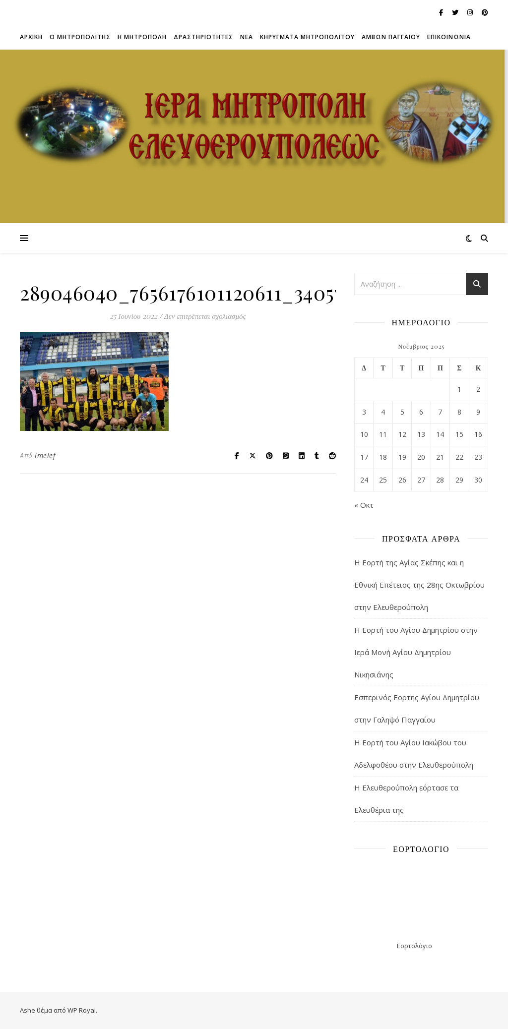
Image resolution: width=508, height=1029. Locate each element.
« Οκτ (364, 505)
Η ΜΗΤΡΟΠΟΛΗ (142, 37)
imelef (45, 455)
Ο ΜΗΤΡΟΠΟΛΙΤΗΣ (80, 37)
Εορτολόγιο (414, 945)
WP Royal (81, 1010)
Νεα (246, 37)
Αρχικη (31, 37)
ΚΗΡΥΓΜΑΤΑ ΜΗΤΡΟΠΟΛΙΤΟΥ (307, 37)
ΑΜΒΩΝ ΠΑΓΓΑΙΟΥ (391, 37)
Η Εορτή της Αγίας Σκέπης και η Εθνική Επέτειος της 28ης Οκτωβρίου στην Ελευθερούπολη (419, 584)
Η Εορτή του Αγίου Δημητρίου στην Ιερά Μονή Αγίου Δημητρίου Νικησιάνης (416, 652)
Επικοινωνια (449, 37)
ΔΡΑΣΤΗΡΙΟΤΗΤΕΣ (203, 37)
